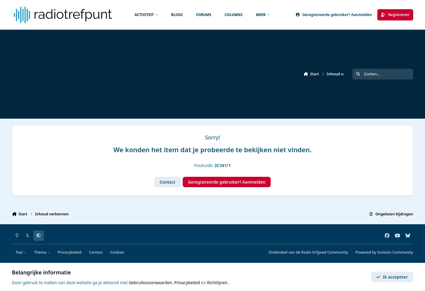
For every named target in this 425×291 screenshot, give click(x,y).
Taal (21, 252)
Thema (42, 252)
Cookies (117, 252)
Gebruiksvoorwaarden (150, 282)
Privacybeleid (69, 252)
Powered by (384, 252)
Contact (167, 182)
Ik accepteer (392, 277)
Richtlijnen (217, 282)
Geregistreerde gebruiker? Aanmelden (227, 182)
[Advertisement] (189, 74)
